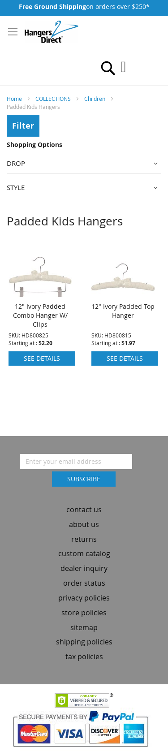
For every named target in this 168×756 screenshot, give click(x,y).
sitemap (84, 627)
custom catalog (84, 554)
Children (95, 98)
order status (84, 583)
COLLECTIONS (53, 98)
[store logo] (51, 32)
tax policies (84, 656)
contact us (84, 509)
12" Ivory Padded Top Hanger (123, 311)
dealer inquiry (84, 568)
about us (84, 524)
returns (84, 539)
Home (15, 98)
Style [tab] (16, 187)
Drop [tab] (16, 163)
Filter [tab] (23, 125)
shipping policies (84, 642)
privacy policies (84, 598)
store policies (84, 613)
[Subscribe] (84, 479)
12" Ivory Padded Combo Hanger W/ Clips (40, 315)
